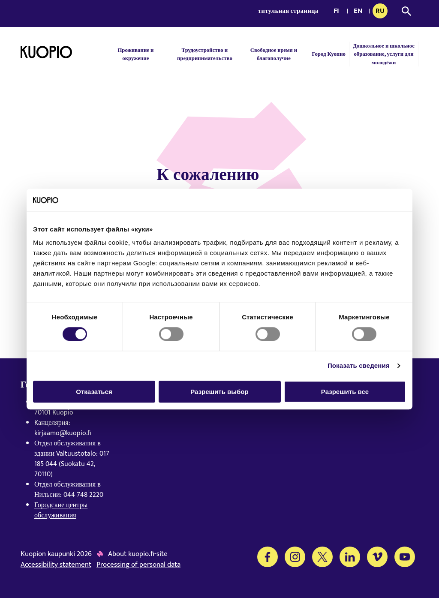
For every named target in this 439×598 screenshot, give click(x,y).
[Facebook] (267, 557)
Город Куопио (329, 53)
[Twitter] (322, 557)
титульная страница (288, 11)
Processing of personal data (138, 565)
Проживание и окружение (135, 54)
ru (382, 11)
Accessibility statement (56, 565)
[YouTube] (404, 557)
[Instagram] (295, 557)
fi (339, 11)
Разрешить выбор (219, 391)
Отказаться (94, 391)
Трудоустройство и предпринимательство (204, 54)
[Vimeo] (377, 557)
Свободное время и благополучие (273, 54)
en (360, 11)
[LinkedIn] (350, 557)
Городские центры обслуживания (60, 510)
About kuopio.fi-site (138, 554)
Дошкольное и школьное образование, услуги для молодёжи (384, 54)
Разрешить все (345, 391)
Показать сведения (359, 365)
